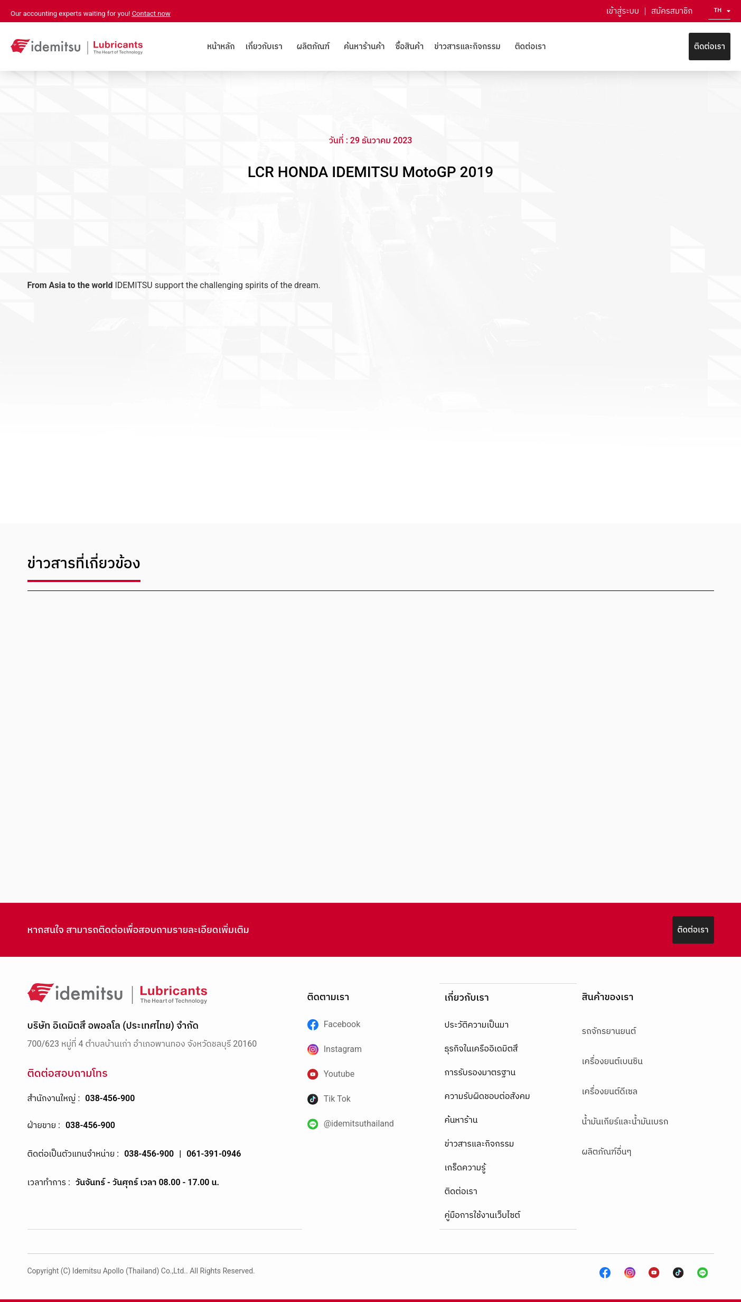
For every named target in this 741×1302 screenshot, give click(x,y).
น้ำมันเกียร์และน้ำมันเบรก (625, 1121)
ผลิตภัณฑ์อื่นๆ (607, 1152)
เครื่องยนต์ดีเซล (610, 1091)
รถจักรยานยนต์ (609, 1031)
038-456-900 (110, 1098)
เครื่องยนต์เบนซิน (612, 1061)
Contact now (151, 13)
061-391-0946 (213, 1154)
